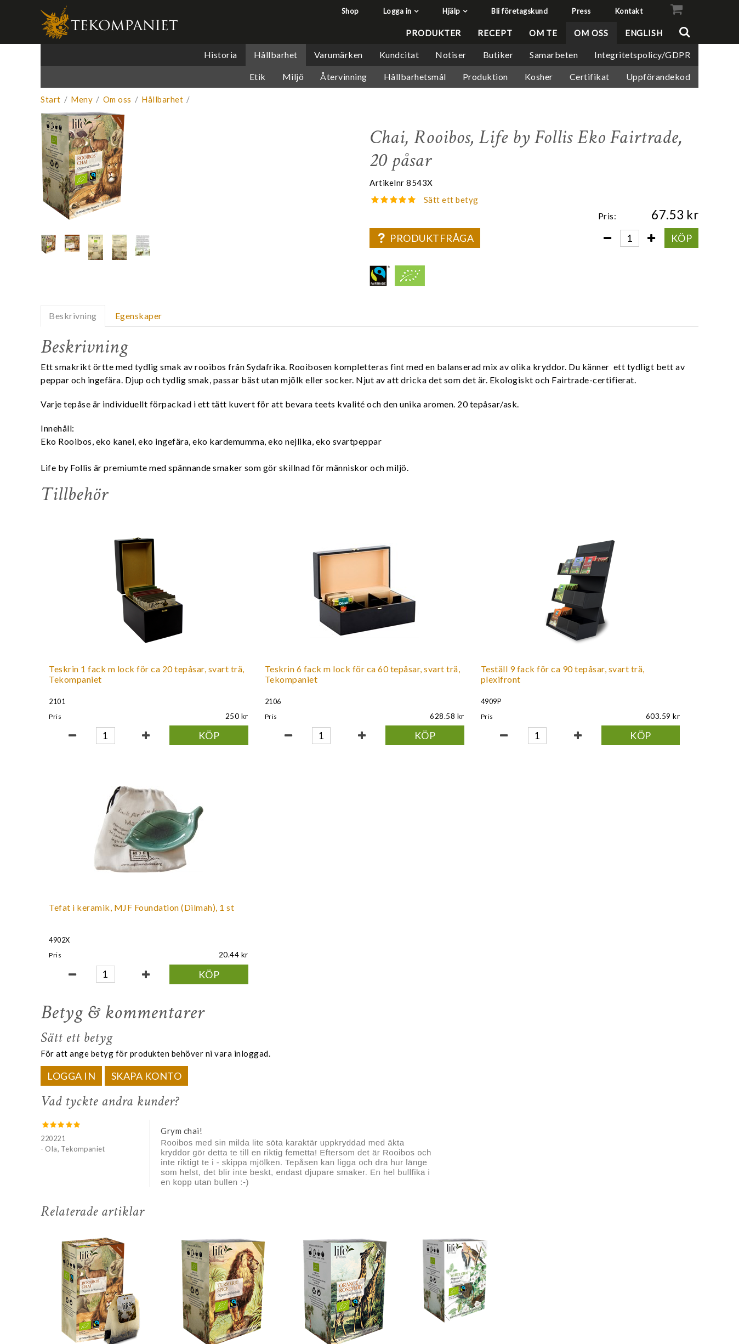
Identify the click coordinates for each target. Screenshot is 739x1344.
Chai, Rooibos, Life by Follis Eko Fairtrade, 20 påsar (95, 1143)
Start (51, 99)
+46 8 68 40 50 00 (666, 1277)
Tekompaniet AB (664, 1251)
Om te (543, 33)
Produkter (433, 33)
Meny (82, 99)
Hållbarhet (276, 54)
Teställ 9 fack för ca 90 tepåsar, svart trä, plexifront (368, 674)
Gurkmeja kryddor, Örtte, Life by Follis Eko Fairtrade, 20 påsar (223, 1143)
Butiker (498, 54)
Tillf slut (455, 1211)
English (644, 33)
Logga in (397, 11)
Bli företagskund (519, 11)
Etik (257, 76)
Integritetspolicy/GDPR (642, 54)
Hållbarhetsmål (415, 76)
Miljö (293, 76)
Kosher (539, 76)
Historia (220, 54)
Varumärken (338, 54)
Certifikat (590, 76)
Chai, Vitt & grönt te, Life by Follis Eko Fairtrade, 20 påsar (453, 1143)
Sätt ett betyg (451, 200)
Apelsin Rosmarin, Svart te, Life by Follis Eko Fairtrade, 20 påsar (341, 1143)
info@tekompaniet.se (659, 1264)
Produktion (485, 76)
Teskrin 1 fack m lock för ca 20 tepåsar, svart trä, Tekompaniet (104, 679)
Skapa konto (146, 837)
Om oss (591, 33)
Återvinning (343, 76)
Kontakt (629, 11)
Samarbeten (554, 54)
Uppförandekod (658, 76)
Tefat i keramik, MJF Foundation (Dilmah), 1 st (494, 674)
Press (581, 11)
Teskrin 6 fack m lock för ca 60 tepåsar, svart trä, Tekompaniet (236, 679)
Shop (350, 11)
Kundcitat (399, 54)
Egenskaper (138, 315)
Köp (681, 238)
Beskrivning (73, 315)
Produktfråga (425, 238)
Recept (494, 33)
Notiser (451, 54)
